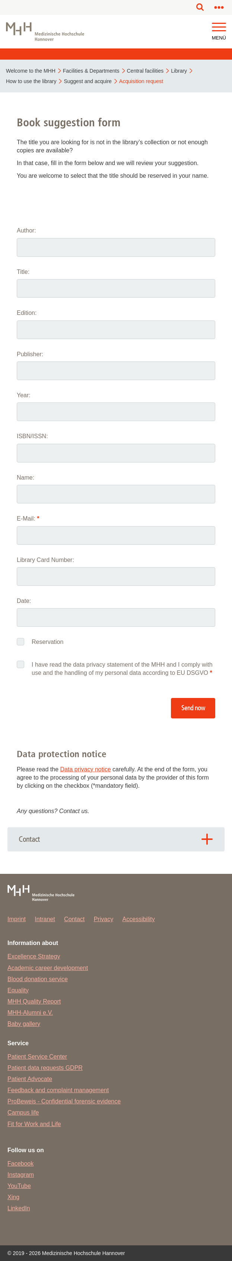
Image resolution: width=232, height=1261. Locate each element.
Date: (24, 601)
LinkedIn (18, 1208)
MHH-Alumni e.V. (30, 1012)
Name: (25, 477)
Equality (18, 990)
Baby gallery (23, 1024)
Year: (24, 395)
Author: (26, 230)
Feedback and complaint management (58, 1090)
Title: (23, 272)
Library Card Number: (45, 560)
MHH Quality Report (34, 1001)
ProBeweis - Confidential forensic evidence (64, 1101)
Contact (74, 919)
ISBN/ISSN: (32, 436)
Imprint (16, 919)
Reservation (47, 642)
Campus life (23, 1112)
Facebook (20, 1163)
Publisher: (30, 354)
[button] (219, 27)
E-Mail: (28, 518)
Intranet (45, 919)
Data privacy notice (85, 769)
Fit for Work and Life (34, 1124)
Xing (13, 1197)
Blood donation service (37, 979)
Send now (193, 708)
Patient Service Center (37, 1056)
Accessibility (139, 919)
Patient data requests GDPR (45, 1068)
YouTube (19, 1186)
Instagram (20, 1175)
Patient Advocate (29, 1079)
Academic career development (47, 968)
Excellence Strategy (33, 956)
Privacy (103, 919)
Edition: (26, 313)
